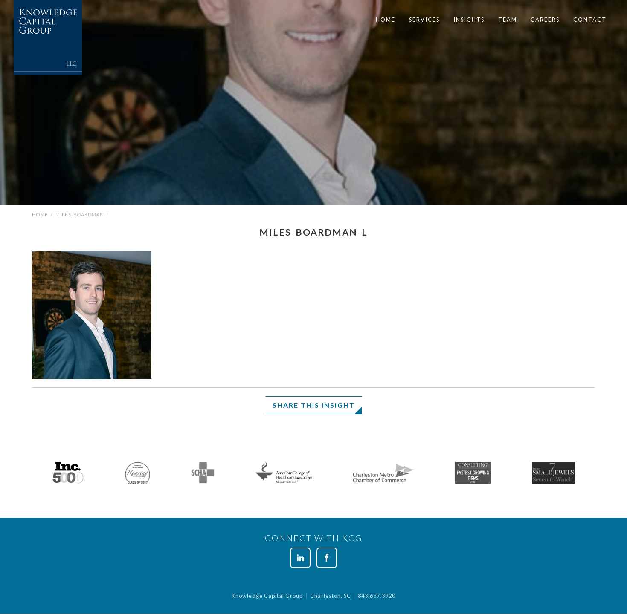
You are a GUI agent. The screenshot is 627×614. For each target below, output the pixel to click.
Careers (545, 19)
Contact (590, 19)
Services (424, 19)
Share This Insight (314, 405)
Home (385, 19)
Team (507, 19)
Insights (469, 19)
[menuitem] (385, 20)
